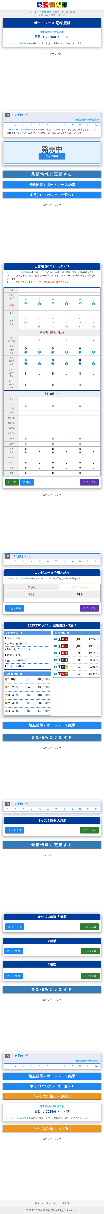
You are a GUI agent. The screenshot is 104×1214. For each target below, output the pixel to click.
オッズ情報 (14, 830)
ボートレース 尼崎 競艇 (40, 12)
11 (88, 124)
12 (96, 124)
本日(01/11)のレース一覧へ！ (52, 195)
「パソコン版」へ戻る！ (52, 1096)
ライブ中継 (52, 156)
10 (80, 124)
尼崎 (20, 115)
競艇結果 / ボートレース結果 (52, 185)
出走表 (12, 482)
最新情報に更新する (52, 174)
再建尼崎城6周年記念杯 (52, 31)
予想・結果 (14, 608)
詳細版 (27, 482)
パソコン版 (89, 830)
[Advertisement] (52, 81)
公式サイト (89, 482)
